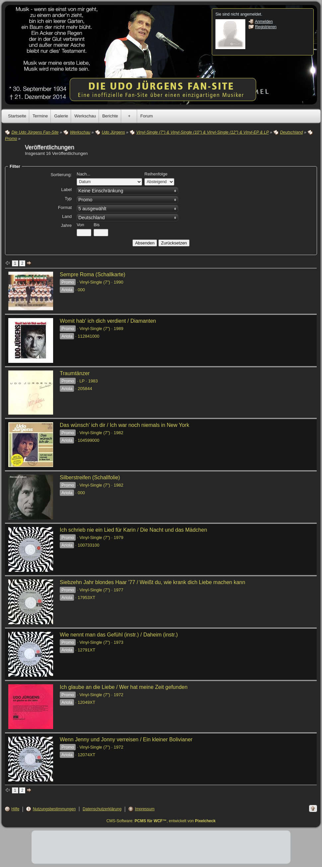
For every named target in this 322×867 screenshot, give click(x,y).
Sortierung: (61, 174)
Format (65, 207)
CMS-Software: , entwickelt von (161, 821)
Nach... (83, 173)
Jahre (66, 225)
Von (80, 224)
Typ (68, 198)
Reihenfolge (155, 173)
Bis (97, 224)
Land (67, 216)
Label (66, 189)
